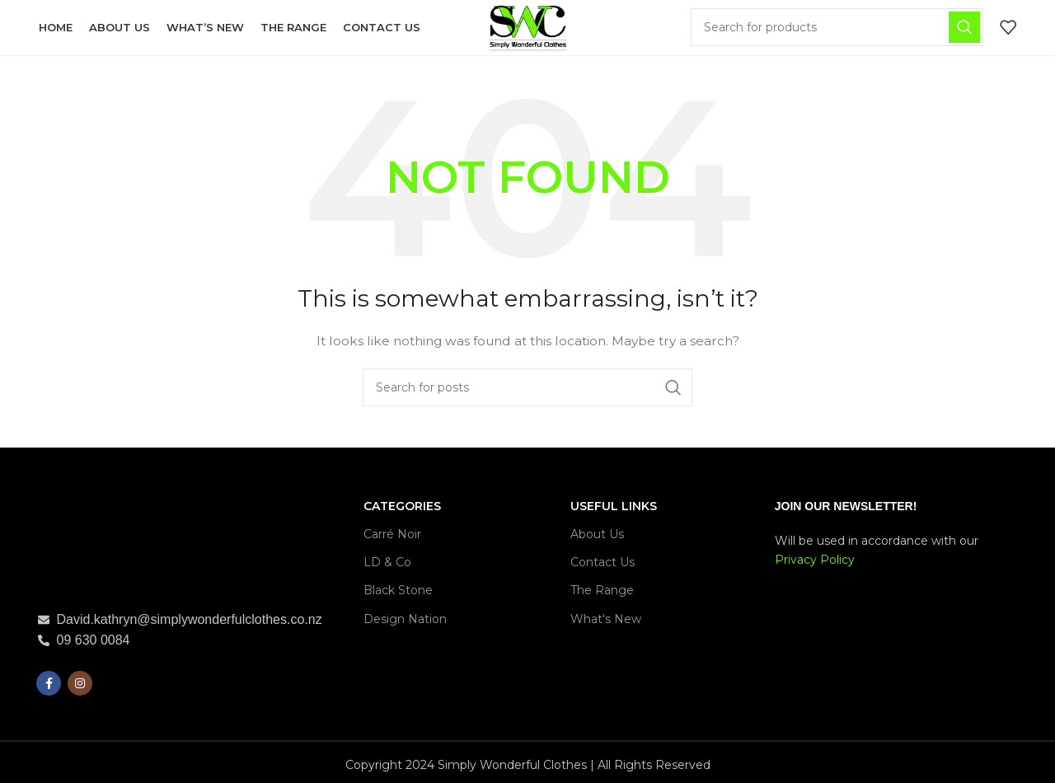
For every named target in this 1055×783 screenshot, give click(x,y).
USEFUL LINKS (613, 508)
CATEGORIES (402, 508)
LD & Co (387, 564)
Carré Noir (392, 536)
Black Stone (398, 593)
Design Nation (405, 621)
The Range (602, 593)
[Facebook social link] (48, 685)
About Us (597, 536)
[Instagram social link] (80, 685)
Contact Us (602, 564)
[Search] (837, 29)
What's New (605, 621)
